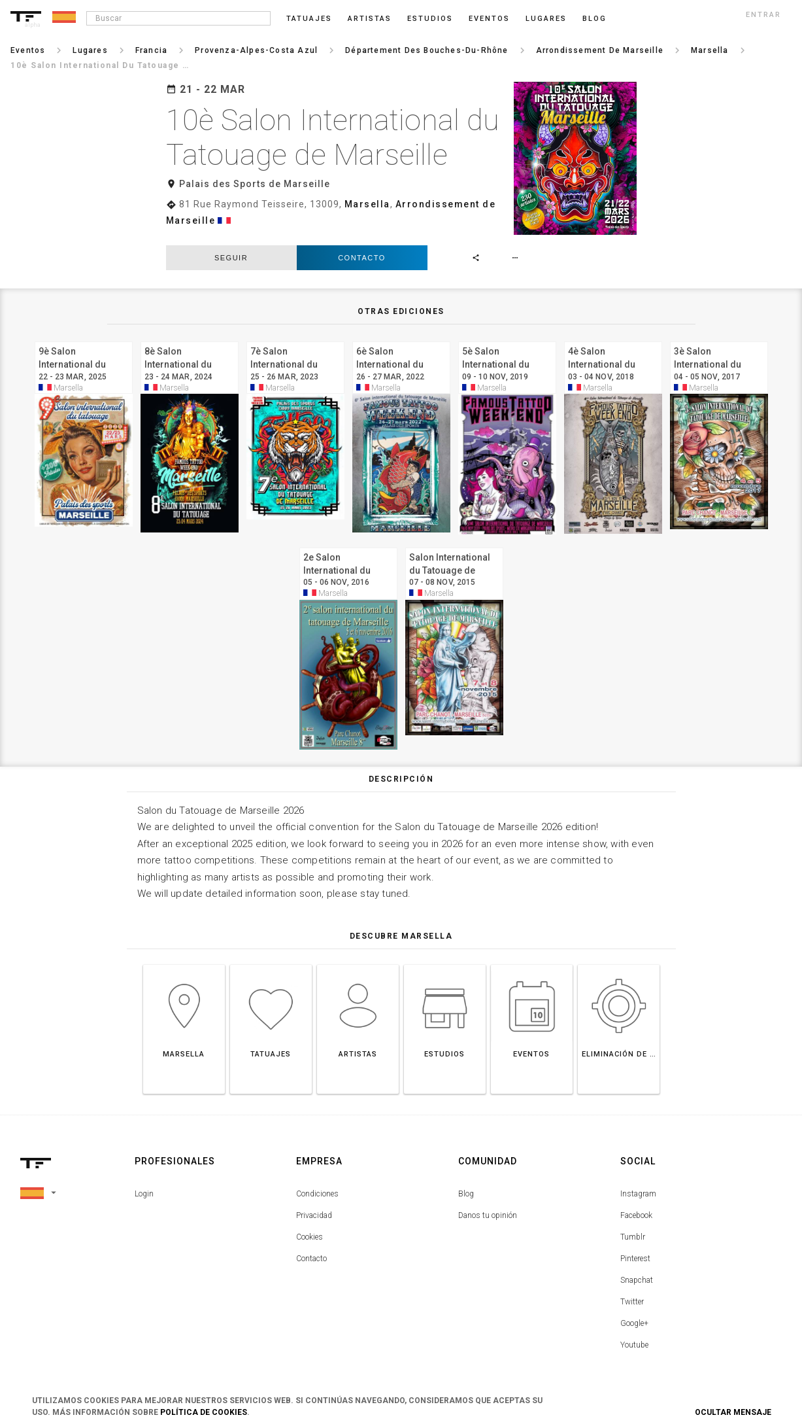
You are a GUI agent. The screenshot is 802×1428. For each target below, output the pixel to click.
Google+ (634, 1312)
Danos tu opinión (487, 1204)
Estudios (430, 18)
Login (144, 1182)
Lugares (546, 18)
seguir (231, 247)
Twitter (632, 1290)
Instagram (638, 1182)
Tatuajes (309, 18)
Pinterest (635, 1247)
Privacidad (314, 1204)
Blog (466, 1182)
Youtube (634, 1333)
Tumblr (632, 1225)
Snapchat (636, 1269)
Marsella (367, 204)
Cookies (309, 1225)
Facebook (636, 1204)
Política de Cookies (203, 1412)
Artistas (370, 18)
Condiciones (317, 1182)
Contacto (362, 247)
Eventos (489, 18)
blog (594, 18)
